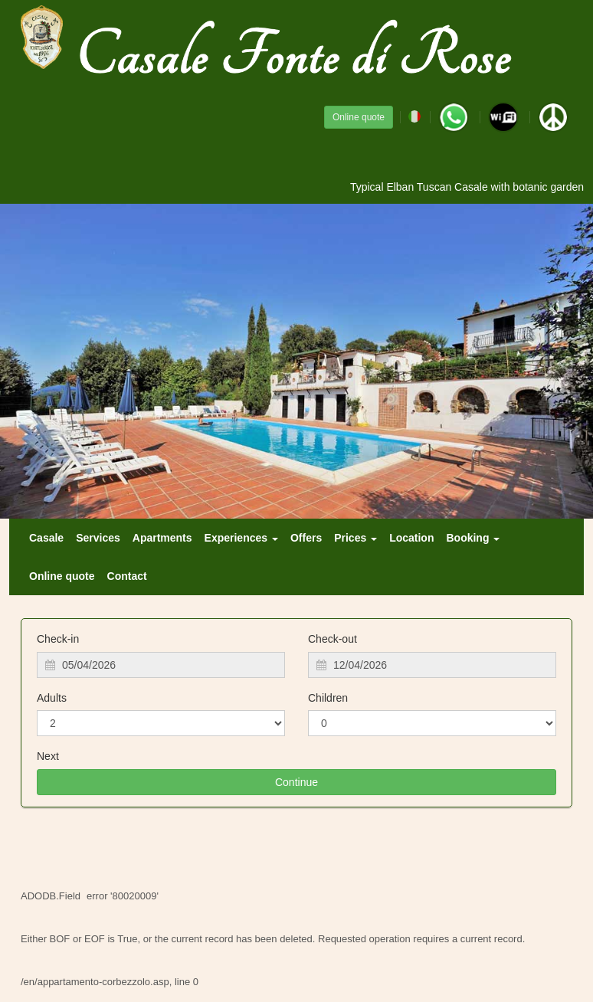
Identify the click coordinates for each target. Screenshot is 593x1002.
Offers (306, 538)
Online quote (359, 117)
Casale (46, 538)
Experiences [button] (241, 538)
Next (48, 756)
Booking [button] (473, 538)
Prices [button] (355, 538)
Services (98, 538)
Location (411, 538)
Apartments (162, 538)
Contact (127, 576)
